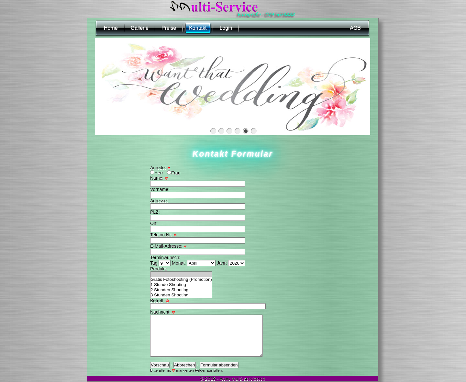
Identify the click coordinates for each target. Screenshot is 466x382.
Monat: (194, 263)
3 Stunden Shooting (181, 295)
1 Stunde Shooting (181, 284)
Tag (161, 263)
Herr (156, 172)
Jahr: (231, 263)
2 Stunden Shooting (181, 289)
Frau (174, 172)
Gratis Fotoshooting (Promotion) (181, 279)
